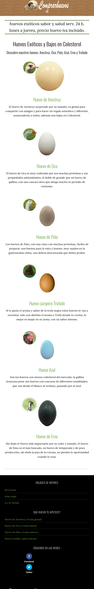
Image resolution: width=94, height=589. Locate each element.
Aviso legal (10, 496)
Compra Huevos (47, 5)
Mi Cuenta (10, 489)
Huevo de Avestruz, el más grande (23, 519)
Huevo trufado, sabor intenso (21, 538)
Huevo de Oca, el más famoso (21, 525)
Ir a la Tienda (12, 502)
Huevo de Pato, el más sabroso (21, 532)
